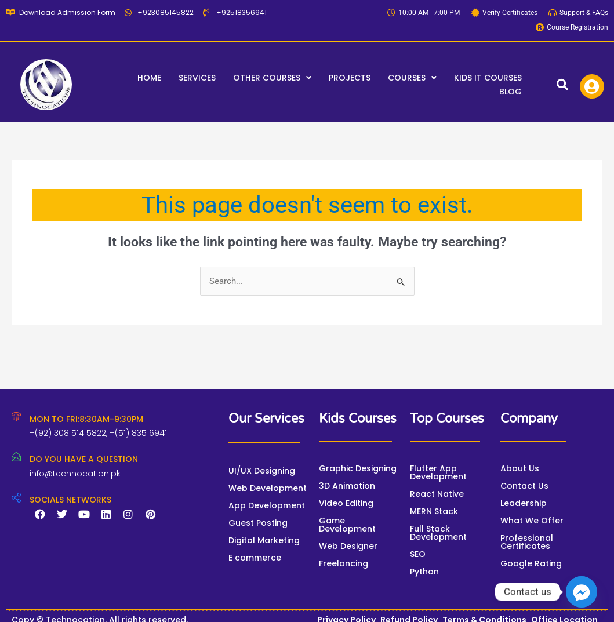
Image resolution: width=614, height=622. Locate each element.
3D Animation (347, 486)
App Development (266, 505)
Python (424, 571)
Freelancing (343, 563)
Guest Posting (258, 523)
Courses (412, 77)
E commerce (254, 557)
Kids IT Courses (488, 77)
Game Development (347, 524)
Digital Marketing (264, 540)
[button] (272, 78)
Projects (349, 77)
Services (197, 77)
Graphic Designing (358, 468)
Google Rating (531, 563)
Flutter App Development (438, 472)
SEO (418, 554)
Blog (510, 91)
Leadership (523, 503)
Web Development (267, 488)
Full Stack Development (438, 533)
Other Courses (272, 77)
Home (149, 77)
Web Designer (348, 546)
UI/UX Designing (261, 470)
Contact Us (524, 486)
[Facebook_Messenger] (581, 592)
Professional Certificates (526, 542)
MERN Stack (434, 511)
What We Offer (532, 520)
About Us (519, 468)
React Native (437, 494)
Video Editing (346, 503)
